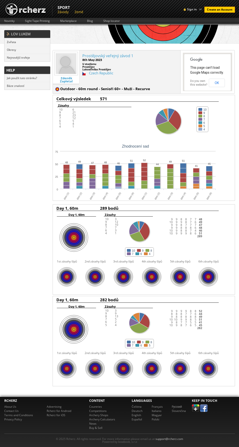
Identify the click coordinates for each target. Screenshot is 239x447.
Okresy (11, 50)
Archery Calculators (102, 419)
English (136, 415)
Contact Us (11, 411)
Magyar (157, 415)
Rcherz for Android (59, 411)
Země (79, 12)
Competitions (98, 411)
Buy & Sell (95, 428)
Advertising (54, 407)
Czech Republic (101, 73)
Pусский (177, 407)
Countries (95, 407)
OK (217, 83)
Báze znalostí (15, 86)
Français (157, 407)
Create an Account (219, 10)
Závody (63, 12)
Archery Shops (98, 415)
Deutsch (137, 411)
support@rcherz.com (169, 439)
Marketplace (68, 21)
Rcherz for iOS (56, 415)
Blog (90, 21)
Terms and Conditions (18, 415)
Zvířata (11, 42)
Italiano (156, 411)
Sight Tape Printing (37, 21)
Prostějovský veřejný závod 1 (107, 55)
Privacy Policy (13, 419)
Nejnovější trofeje (18, 58)
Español (137, 419)
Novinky (9, 21)
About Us (10, 407)
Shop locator (111, 21)
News (92, 424)
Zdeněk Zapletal (66, 80)
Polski (155, 419)
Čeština (137, 407)
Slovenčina (179, 411)
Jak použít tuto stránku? (22, 78)
